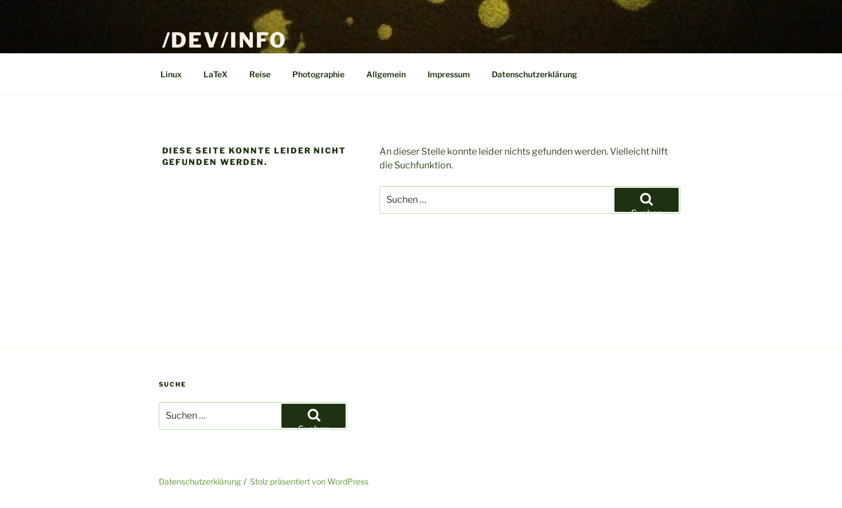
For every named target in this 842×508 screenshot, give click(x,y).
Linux (171, 74)
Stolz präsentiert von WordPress (309, 481)
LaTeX (215, 74)
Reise (260, 74)
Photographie (318, 74)
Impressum (449, 74)
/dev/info (224, 40)
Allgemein (386, 74)
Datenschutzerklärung (534, 74)
